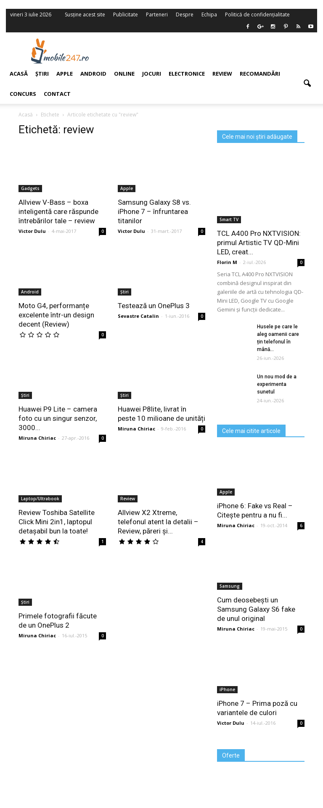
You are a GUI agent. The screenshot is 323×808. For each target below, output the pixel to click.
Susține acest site (85, 14)
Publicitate (125, 14)
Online (124, 73)
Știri (124, 292)
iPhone (227, 689)
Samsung (230, 586)
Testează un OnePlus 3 (154, 305)
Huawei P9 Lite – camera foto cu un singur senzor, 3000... (58, 418)
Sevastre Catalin (138, 316)
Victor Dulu (131, 231)
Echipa (209, 14)
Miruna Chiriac (37, 438)
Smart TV (229, 219)
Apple (126, 188)
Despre (184, 14)
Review (222, 73)
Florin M (227, 262)
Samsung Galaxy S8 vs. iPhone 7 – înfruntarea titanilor (154, 211)
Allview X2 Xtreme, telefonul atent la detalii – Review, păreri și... (158, 521)
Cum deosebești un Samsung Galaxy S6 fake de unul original (256, 609)
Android (93, 73)
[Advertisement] (215, 50)
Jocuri (151, 73)
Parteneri (157, 14)
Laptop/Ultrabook (40, 499)
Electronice (187, 73)
